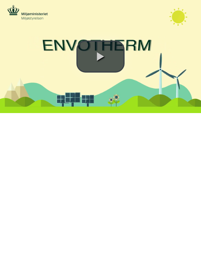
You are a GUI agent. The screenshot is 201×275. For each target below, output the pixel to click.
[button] (100, 56)
